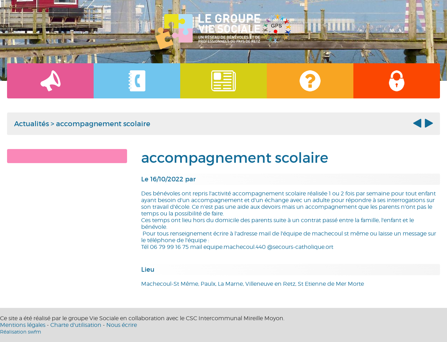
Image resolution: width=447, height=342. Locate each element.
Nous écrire (121, 325)
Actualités (31, 124)
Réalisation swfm (20, 332)
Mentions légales (22, 325)
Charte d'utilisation (75, 325)
